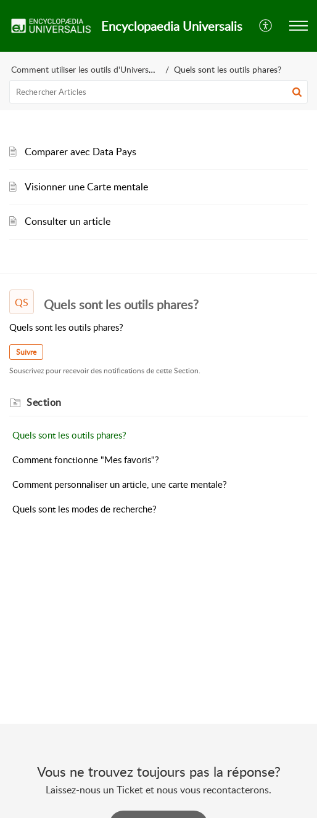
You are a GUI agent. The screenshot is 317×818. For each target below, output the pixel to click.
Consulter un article (67, 221)
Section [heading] (44, 402)
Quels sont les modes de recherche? (84, 509)
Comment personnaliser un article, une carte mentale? (119, 484)
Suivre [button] (26, 352)
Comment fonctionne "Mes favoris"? (85, 459)
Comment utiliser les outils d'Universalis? (87, 69)
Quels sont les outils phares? (69, 435)
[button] (266, 26)
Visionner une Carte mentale (86, 186)
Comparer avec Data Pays (80, 151)
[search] (158, 91)
